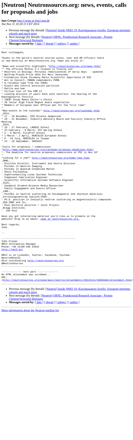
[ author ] (73, 43)
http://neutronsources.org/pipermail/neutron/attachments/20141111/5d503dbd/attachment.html (67, 326)
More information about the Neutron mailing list (30, 356)
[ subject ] (62, 43)
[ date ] (39, 43)
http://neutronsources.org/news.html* (75, 69)
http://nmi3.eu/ (12, 289)
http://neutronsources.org (45, 302)
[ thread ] (49, 43)
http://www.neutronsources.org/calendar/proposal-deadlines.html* (48, 169)
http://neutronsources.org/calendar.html (71, 122)
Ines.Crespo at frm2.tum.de (33, 20)
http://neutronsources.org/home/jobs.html (61, 179)
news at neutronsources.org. (60, 252)
